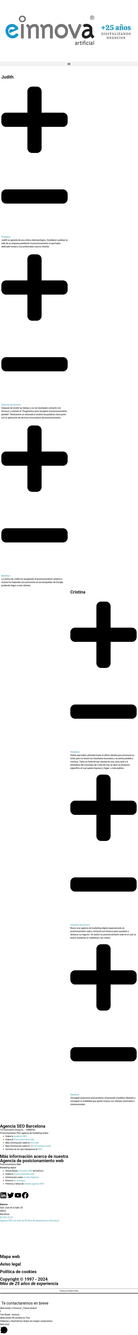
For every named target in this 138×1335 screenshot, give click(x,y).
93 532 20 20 (6, 1217)
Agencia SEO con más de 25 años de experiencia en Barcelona (29, 1220)
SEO (40, 1149)
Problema (6, 237)
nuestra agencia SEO (34, 1183)
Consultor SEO (25, 1171)
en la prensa (19, 1180)
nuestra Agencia (31, 1177)
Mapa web (10, 1256)
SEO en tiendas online (40, 1146)
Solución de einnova (11, 404)
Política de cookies (18, 1271)
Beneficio (5, 575)
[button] (69, 64)
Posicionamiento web (24, 1139)
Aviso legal (10, 1264)
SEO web (34, 1142)
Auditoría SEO (20, 1136)
